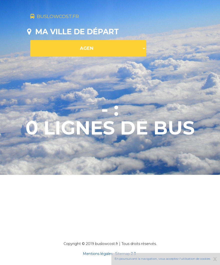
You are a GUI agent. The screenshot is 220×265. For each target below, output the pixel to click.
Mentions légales (98, 253)
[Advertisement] (118, 201)
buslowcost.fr (62, 17)
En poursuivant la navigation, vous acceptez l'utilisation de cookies (162, 258)
